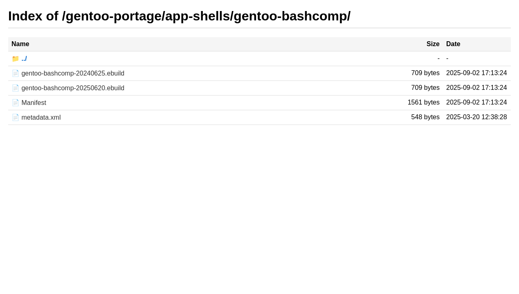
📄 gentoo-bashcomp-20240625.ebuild (67, 73)
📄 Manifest (28, 102)
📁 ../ (19, 58)
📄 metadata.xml (36, 117)
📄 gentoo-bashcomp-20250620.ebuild (67, 88)
